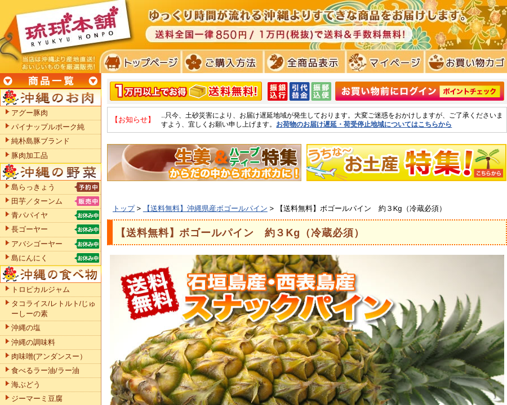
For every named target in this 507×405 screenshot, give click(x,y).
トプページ (140, 62)
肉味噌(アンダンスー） (49, 356)
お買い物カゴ (464, 62)
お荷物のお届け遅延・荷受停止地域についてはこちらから (364, 124)
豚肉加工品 (29, 155)
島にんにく (29, 258)
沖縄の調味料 (33, 342)
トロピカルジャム (40, 289)
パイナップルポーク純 (47, 127)
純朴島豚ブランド (40, 141)
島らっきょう (33, 187)
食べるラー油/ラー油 (45, 370)
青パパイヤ (29, 215)
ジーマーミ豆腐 (37, 398)
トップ (124, 208)
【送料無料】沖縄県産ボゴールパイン (205, 208)
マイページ (383, 62)
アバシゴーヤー (37, 244)
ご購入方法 (221, 62)
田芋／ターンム (37, 201)
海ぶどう (26, 384)
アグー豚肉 (29, 113)
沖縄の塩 (26, 327)
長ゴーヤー (29, 229)
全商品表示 (302, 62)
